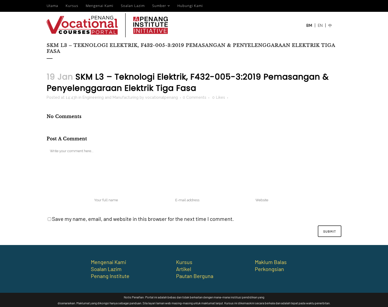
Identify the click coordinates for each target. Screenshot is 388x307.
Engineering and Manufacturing (111, 97)
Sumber (159, 5)
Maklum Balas (271, 262)
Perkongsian (269, 269)
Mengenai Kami (99, 5)
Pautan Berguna (194, 276)
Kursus (72, 5)
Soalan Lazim (133, 5)
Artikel (183, 269)
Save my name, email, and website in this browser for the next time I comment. (143, 218)
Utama (52, 5)
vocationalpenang (161, 97)
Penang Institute (110, 276)
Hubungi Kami (190, 5)
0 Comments (194, 97)
